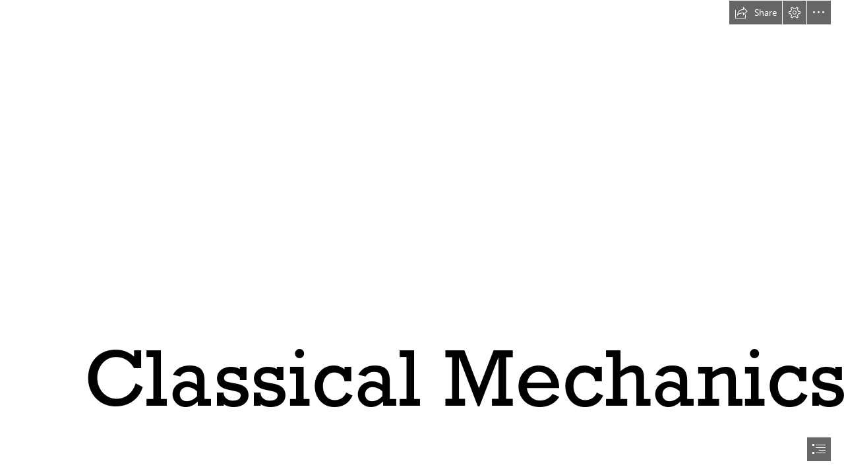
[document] (422, 237)
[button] (755, 12)
